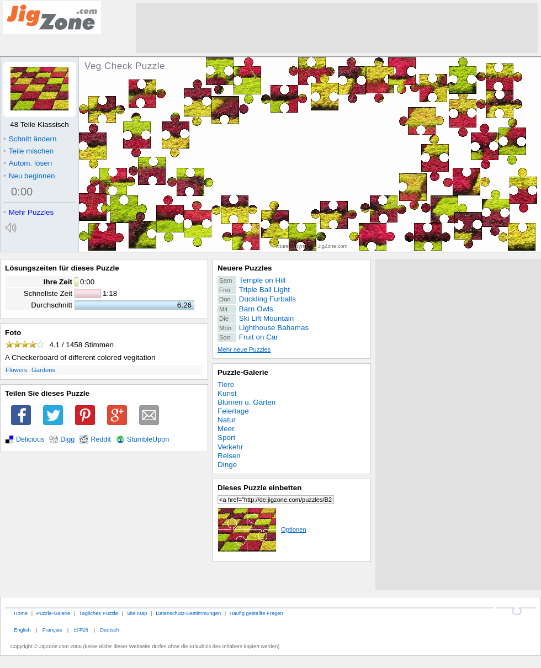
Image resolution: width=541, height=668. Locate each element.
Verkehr (230, 447)
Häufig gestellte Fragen (256, 613)
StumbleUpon (148, 439)
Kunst (227, 393)
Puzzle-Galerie (243, 372)
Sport (226, 437)
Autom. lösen (27, 163)
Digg (67, 439)
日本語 (80, 630)
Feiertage (233, 411)
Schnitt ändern (29, 139)
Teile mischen (28, 151)
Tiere (226, 384)
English (22, 630)
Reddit (101, 439)
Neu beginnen (29, 176)
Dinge (227, 464)
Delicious (30, 439)
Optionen (262, 529)
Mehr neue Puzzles (244, 349)
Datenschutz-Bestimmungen (188, 613)
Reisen (229, 456)
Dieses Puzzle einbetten (259, 488)
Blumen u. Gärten (246, 402)
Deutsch (109, 630)
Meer (226, 429)
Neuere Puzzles (245, 268)
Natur (227, 420)
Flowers (16, 370)
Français (52, 630)
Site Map (136, 613)
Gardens (43, 370)
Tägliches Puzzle (98, 613)
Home (21, 613)
